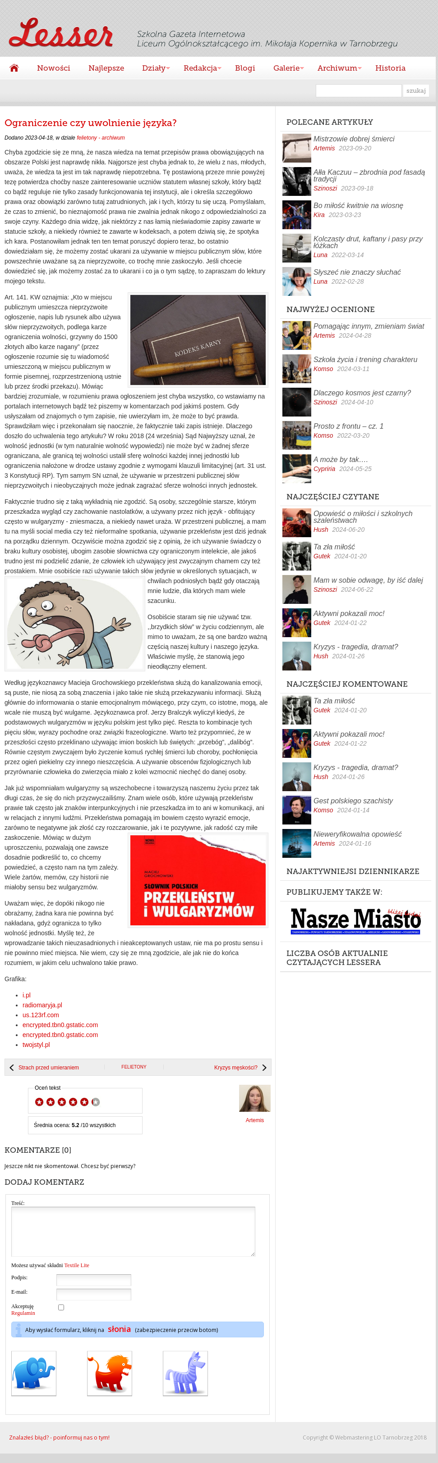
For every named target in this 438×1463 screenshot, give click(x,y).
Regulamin (23, 1322)
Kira (319, 214)
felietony (133, 1066)
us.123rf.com (41, 1015)
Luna (320, 254)
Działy (151, 69)
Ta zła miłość (334, 547)
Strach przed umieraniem (48, 1067)
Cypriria (324, 468)
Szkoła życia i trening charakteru (365, 359)
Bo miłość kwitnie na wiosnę (358, 205)
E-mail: (19, 1301)
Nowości (53, 67)
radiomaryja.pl (42, 1005)
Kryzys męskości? (236, 1067)
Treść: (18, 1203)
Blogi (245, 67)
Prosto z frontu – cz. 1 (349, 426)
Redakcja (198, 69)
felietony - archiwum (101, 138)
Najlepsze (106, 67)
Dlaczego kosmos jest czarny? (362, 393)
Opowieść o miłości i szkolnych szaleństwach (363, 517)
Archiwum (335, 69)
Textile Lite (76, 1275)
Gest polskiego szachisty (353, 801)
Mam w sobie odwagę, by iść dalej (368, 580)
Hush (321, 529)
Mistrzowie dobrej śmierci (354, 139)
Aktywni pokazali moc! (349, 613)
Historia (390, 67)
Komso (323, 368)
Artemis (324, 148)
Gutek (322, 556)
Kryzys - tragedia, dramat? (356, 647)
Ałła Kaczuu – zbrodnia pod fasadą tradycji (369, 175)
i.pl (27, 995)
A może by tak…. (341, 459)
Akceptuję (23, 1319)
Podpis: (19, 1287)
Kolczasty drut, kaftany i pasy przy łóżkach (368, 242)
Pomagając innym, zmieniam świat (369, 326)
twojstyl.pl (36, 1044)
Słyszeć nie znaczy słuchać (357, 272)
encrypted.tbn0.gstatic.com (60, 1024)
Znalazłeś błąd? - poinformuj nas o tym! (59, 1447)
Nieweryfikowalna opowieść (358, 834)
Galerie (284, 69)
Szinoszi (325, 188)
